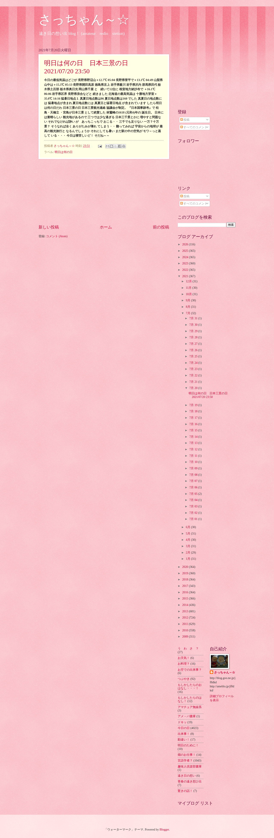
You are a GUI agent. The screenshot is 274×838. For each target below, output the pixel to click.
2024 (185, 257)
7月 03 (193, 506)
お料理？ (184, 663)
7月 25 (193, 356)
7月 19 (193, 405)
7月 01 (193, 519)
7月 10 (193, 462)
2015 (185, 598)
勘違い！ (184, 739)
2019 (185, 573)
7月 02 (193, 512)
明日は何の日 (64, 152)
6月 (188, 527)
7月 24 (193, 362)
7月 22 (193, 375)
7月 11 (193, 455)
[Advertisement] (104, 191)
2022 (185, 269)
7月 (188, 313)
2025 (185, 250)
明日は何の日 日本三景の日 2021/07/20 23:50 (210, 395)
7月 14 (193, 436)
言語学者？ (185, 760)
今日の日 (184, 728)
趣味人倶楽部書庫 (190, 766)
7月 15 (193, 430)
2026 (185, 244)
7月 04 (193, 500)
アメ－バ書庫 (187, 716)
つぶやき (184, 678)
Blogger (164, 829)
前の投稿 (161, 227)
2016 (185, 592)
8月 (188, 306)
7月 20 (193, 388)
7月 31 (193, 318)
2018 (185, 579)
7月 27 (193, 343)
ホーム (106, 227)
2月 (188, 552)
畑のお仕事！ (187, 754)
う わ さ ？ (188, 648)
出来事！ (184, 733)
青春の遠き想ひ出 (190, 781)
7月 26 (193, 350)
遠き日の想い (187, 775)
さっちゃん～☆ (84, 20)
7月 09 (193, 468)
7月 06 (193, 487)
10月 (189, 294)
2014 (185, 605)
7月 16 (193, 424)
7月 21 (193, 381)
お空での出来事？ (190, 669)
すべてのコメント (193, 127)
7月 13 (193, 443)
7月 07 (193, 481)
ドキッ (182, 722)
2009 (185, 636)
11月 (189, 287)
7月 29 (193, 331)
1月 (188, 558)
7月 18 (193, 411)
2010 (185, 630)
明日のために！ (188, 745)
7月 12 (193, 449)
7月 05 (193, 493)
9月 (188, 300)
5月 (188, 533)
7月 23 (193, 369)
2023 (185, 263)
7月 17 (193, 417)
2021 (185, 276)
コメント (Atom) (56, 236)
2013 (185, 611)
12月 (189, 281)
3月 (188, 546)
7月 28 (193, 337)
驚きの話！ (185, 790)
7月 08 (193, 474)
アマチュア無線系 (190, 707)
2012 (185, 617)
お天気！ (184, 658)
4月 (188, 539)
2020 (185, 566)
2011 (185, 624)
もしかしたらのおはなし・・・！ (190, 686)
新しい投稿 (49, 227)
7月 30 (193, 324)
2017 (185, 586)
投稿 (184, 119)
